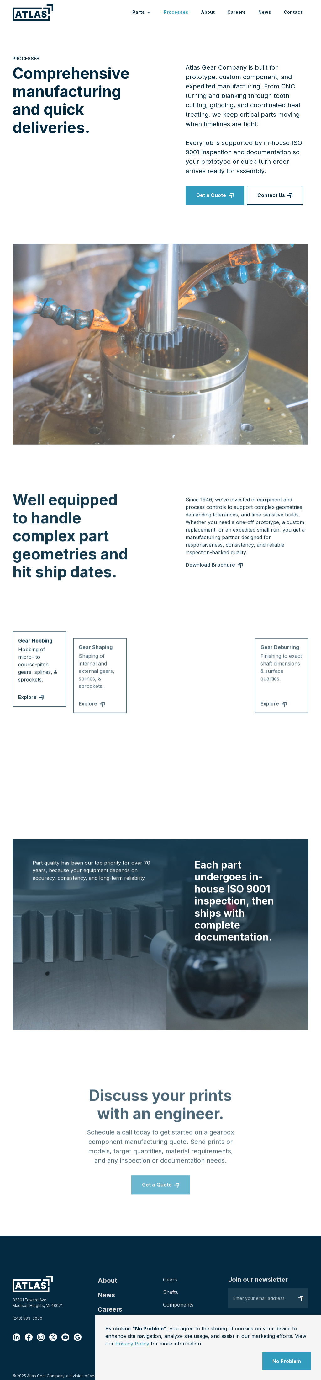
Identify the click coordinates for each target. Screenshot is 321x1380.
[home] (33, 12)
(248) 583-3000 (27, 1318)
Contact (293, 12)
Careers (236, 12)
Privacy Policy (132, 1343)
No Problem (286, 1361)
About (208, 12)
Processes (176, 12)
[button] (141, 13)
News (264, 12)
